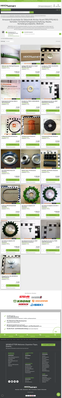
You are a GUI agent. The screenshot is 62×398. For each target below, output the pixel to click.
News (26, 357)
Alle (37, 339)
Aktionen (10, 365)
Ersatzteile (17, 15)
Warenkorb (58, 6)
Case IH (8, 339)
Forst (9, 363)
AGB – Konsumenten (24, 389)
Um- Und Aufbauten (29, 368)
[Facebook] (12, 381)
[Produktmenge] (4, 75)
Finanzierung (28, 372)
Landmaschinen (11, 358)
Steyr (11, 339)
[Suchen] (31, 12)
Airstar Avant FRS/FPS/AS (40, 15)
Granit (27, 339)
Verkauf (43, 355)
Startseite (12, 15)
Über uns (27, 380)
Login (54, 6)
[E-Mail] (9, 381)
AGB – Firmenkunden (33, 389)
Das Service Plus (28, 366)
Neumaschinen (45, 380)
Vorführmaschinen (46, 379)
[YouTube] (15, 381)
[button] (2, 395)
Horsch (14, 339)
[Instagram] (17, 381)
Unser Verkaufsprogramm (13, 357)
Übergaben (27, 358)
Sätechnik (28, 15)
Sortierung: (3, 41)
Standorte (44, 369)
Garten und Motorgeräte (13, 364)
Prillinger (33, 339)
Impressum (17, 389)
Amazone (23, 15)
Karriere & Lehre (28, 381)
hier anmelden (48, 344)
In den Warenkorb (12, 75)
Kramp (30, 339)
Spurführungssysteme (29, 371)
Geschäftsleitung (45, 370)
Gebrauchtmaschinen (46, 378)
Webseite (10, 34)
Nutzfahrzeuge (28, 367)
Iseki (24, 339)
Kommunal (27, 370)
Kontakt (39, 389)
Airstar (32, 15)
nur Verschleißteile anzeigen (7, 38)
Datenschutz (44, 389)
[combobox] (17, 12)
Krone (22, 339)
